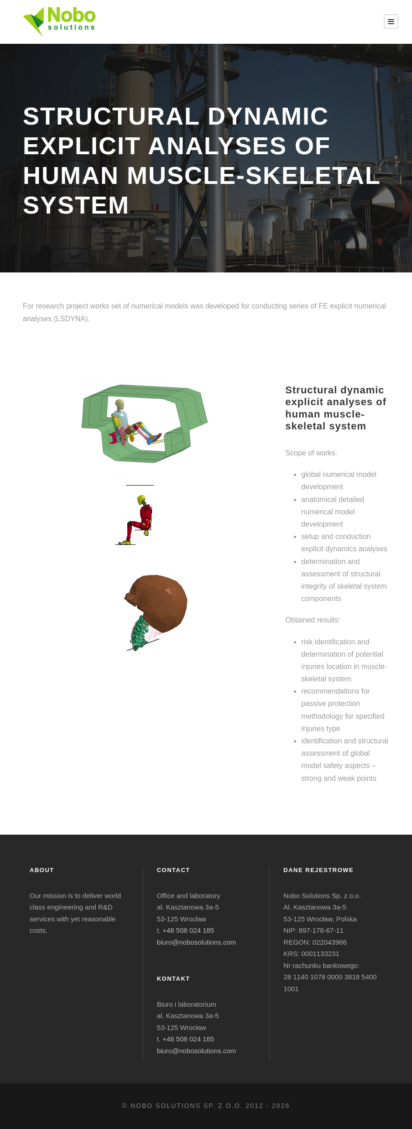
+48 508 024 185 (188, 930)
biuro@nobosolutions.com (196, 942)
